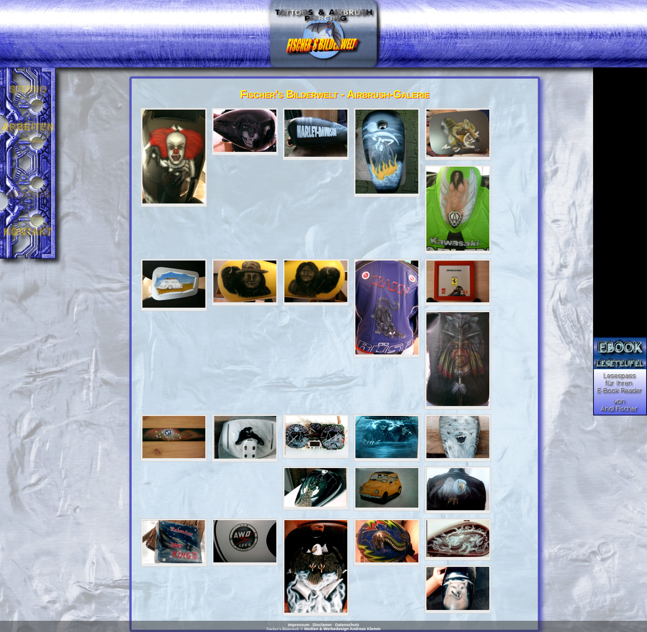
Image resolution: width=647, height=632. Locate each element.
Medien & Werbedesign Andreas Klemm (342, 629)
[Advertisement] (620, 202)
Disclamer (322, 625)
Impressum (299, 625)
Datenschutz (347, 625)
